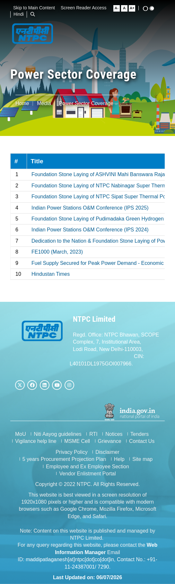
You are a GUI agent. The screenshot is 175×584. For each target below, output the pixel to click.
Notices (113, 434)
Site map (142, 459)
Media (44, 103)
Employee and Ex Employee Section (87, 466)
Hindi (21, 14)
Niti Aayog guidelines (58, 434)
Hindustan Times (50, 274)
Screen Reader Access (86, 7)
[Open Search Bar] (35, 14)
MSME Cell (77, 441)
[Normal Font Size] (126, 8)
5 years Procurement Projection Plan (64, 459)
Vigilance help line (36, 441)
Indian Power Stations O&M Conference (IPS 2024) (90, 229)
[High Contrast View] (147, 8)
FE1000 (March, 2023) (57, 252)
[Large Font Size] (134, 8)
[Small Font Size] (119, 8)
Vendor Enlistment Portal (87, 473)
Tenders (139, 434)
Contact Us (141, 441)
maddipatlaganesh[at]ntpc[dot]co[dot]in (70, 559)
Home (22, 103)
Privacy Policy (72, 452)
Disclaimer (107, 452)
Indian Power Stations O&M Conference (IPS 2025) (90, 208)
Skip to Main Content (36, 7)
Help (119, 459)
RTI (93, 434)
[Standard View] (154, 8)
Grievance (109, 441)
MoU (20, 434)
